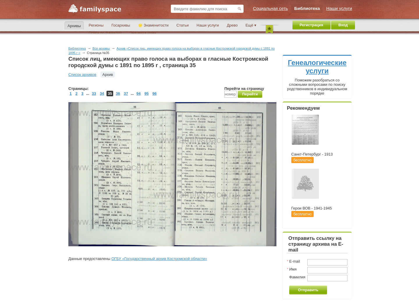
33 (94, 93)
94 (138, 93)
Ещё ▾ (251, 25)
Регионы (96, 25)
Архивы (74, 26)
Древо (232, 25)
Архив (107, 74)
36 (118, 93)
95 (146, 93)
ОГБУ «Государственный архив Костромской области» (159, 258)
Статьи (182, 25)
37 (126, 93)
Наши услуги (208, 25)
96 (154, 93)
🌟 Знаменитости (153, 25)
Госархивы (120, 25)
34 (102, 93)
